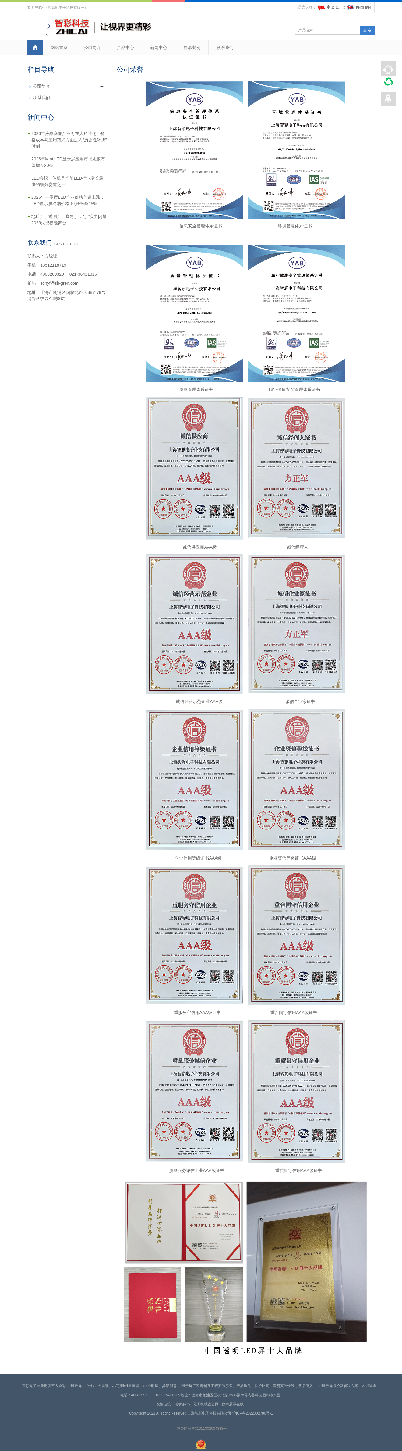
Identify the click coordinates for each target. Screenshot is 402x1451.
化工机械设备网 (207, 1404)
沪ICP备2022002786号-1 (252, 1413)
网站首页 (59, 47)
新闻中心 (158, 47)
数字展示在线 (234, 1404)
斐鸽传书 (183, 1404)
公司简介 (92, 47)
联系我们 (225, 47)
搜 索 (367, 30)
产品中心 (125, 47)
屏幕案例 (191, 47)
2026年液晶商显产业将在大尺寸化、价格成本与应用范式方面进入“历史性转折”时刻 (69, 140)
